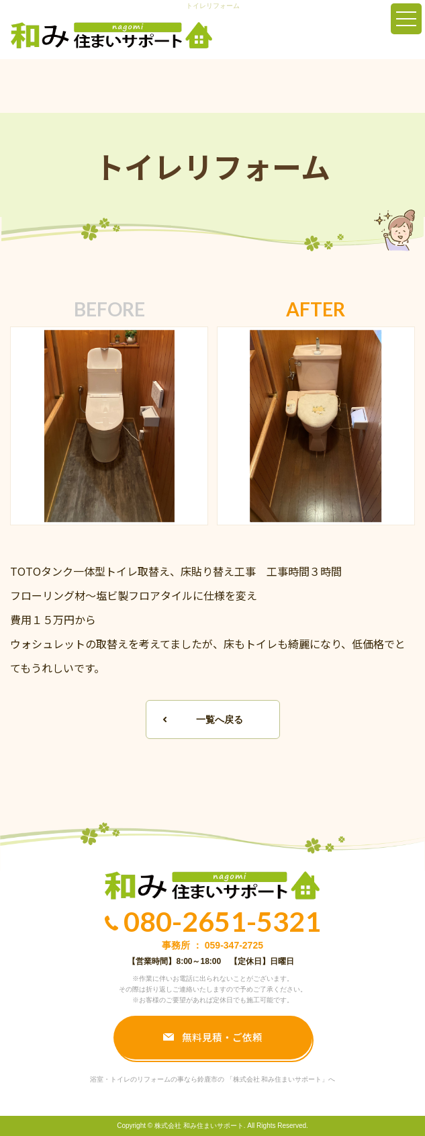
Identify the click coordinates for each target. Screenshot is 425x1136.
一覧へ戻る (219, 719)
